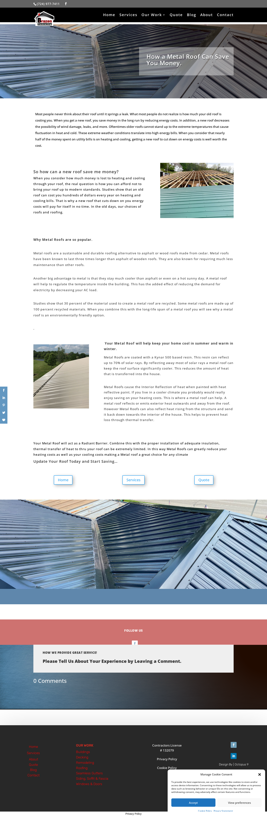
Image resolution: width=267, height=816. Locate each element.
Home (109, 15)
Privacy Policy (133, 813)
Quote (176, 15)
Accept (193, 803)
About (206, 15)
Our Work (151, 15)
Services (128, 15)
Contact (225, 15)
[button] (259, 775)
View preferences (239, 803)
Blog (191, 15)
